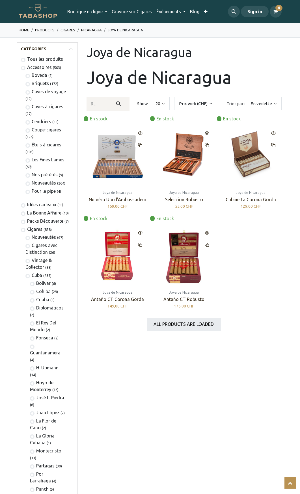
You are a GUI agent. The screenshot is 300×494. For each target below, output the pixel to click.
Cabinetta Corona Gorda (250, 199)
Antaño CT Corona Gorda (117, 299)
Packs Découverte (45, 221)
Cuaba (42, 299)
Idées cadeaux (41, 204)
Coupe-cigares (46, 129)
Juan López (47, 412)
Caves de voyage (49, 91)
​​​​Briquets (40, 83)
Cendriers (41, 121)
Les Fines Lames (48, 159)
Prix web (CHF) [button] (193, 103)
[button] (234, 12)
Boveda (39, 75)
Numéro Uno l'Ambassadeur (117, 199)
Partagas (45, 465)
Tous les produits (45, 59)
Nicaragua (91, 30)
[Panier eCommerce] (276, 12)
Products (45, 30)
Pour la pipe (44, 191)
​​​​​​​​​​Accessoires (39, 67)
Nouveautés (44, 182)
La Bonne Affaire (44, 212)
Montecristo (48, 450)
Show (142, 103)
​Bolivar (43, 283)
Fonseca (44, 337)
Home (24, 30)
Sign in (254, 11)
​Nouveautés (44, 237)
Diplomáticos (50, 307)
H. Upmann (47, 367)
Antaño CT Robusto (183, 299)
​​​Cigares (68, 30)
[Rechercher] (119, 104)
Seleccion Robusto (184, 199)
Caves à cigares (47, 106)
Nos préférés (45, 174)
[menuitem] (131, 11)
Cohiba (43, 291)
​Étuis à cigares (46, 144)
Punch (42, 488)
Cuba (37, 275)
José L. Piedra (50, 397)
